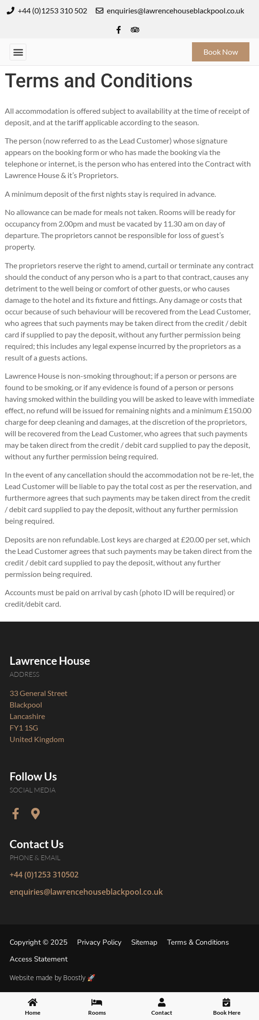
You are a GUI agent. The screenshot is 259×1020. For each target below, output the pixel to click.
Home (32, 1016)
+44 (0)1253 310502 (44, 874)
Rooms (97, 1016)
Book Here (226, 1016)
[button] (18, 52)
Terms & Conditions (198, 942)
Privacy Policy (99, 942)
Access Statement (39, 959)
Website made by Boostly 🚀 (52, 977)
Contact (161, 1016)
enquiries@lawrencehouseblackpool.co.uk (86, 892)
